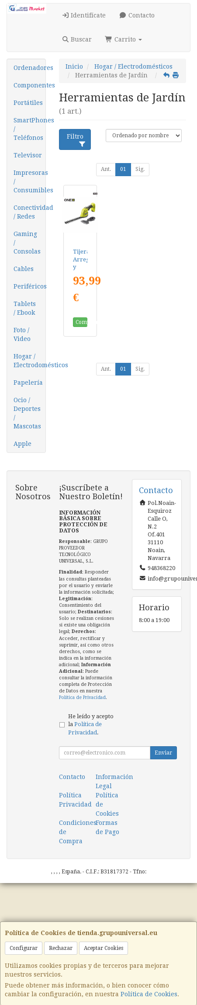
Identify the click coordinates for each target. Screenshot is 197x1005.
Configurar (24, 948)
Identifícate (84, 15)
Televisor (28, 155)
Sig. (140, 169)
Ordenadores (29, 67)
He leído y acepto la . (91, 724)
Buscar (77, 39)
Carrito (123, 39)
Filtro (76, 140)
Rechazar (61, 948)
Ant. (106, 169)
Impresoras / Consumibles (29, 181)
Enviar (163, 753)
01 (123, 169)
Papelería (28, 382)
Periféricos (29, 286)
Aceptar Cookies (103, 948)
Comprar (81, 322)
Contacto (137, 15)
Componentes (29, 85)
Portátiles (28, 102)
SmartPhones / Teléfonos (29, 129)
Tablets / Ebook (25, 308)
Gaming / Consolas (27, 242)
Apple (22, 443)
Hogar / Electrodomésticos (29, 361)
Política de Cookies (149, 994)
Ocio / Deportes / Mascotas (27, 413)
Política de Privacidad (82, 697)
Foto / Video (22, 334)
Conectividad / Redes (29, 212)
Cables (24, 268)
